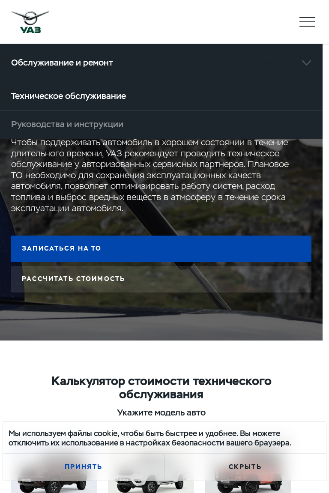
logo (30, 21)
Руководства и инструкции (67, 124)
